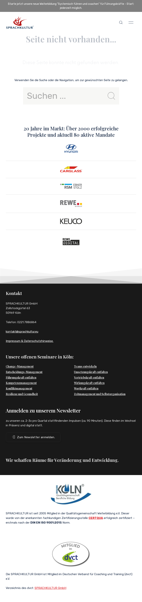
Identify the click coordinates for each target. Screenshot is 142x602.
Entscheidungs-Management (24, 372)
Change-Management (20, 366)
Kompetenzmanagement (21, 383)
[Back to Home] (20, 22)
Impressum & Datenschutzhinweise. (29, 341)
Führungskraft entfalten (21, 377)
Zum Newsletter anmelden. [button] (33, 437)
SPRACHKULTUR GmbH (50, 588)
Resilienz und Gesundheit (22, 394)
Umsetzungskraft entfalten (91, 372)
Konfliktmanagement (19, 388)
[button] (121, 22)
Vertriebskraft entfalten (89, 377)
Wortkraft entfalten (86, 388)
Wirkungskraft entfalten (89, 383)
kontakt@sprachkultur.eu (22, 331)
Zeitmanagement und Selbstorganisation (99, 394)
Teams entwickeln (85, 366)
